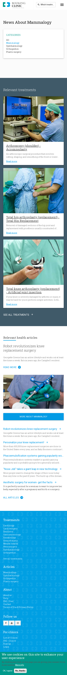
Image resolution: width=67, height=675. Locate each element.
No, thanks (20, 671)
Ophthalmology (14, 46)
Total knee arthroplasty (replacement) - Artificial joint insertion (33, 290)
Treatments (11, 520)
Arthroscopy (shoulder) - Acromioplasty (23, 147)
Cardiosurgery (10, 528)
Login (6, 646)
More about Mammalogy (33, 416)
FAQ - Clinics (9, 640)
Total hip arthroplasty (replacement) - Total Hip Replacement (32, 219)
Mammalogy (12, 43)
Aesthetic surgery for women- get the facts (28, 482)
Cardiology (8, 525)
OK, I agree (7, 671)
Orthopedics (12, 49)
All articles (11, 497)
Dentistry (8, 531)
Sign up (7, 643)
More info (19, 665)
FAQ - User (8, 601)
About (7, 589)
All (7, 40)
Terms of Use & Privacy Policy (18, 607)
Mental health (10, 543)
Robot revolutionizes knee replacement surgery (23, 348)
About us (7, 595)
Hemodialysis (10, 540)
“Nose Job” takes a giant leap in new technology (30, 468)
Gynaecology (9, 537)
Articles (9, 567)
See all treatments (16, 314)
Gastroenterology (12, 534)
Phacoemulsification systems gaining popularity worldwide (33, 455)
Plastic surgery (13, 52)
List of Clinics (10, 637)
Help (5, 598)
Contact (7, 604)
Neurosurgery (10, 546)
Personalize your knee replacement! (23, 442)
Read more (11, 161)
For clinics (10, 632)
